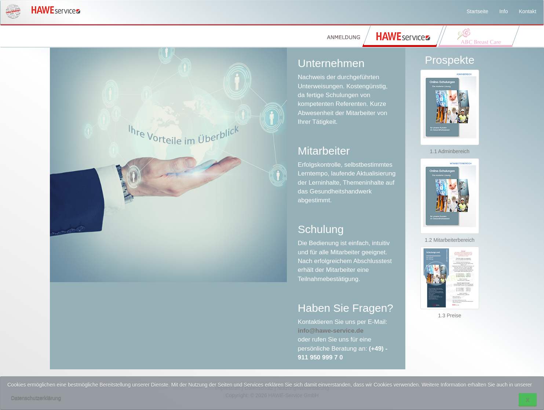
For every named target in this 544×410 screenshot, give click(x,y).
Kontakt (527, 11)
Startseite (477, 11)
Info (503, 11)
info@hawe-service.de (331, 330)
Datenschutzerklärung (36, 398)
